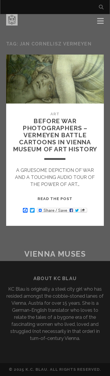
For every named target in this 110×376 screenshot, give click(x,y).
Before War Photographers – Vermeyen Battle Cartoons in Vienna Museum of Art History (55, 135)
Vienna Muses (55, 254)
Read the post (55, 199)
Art (55, 114)
